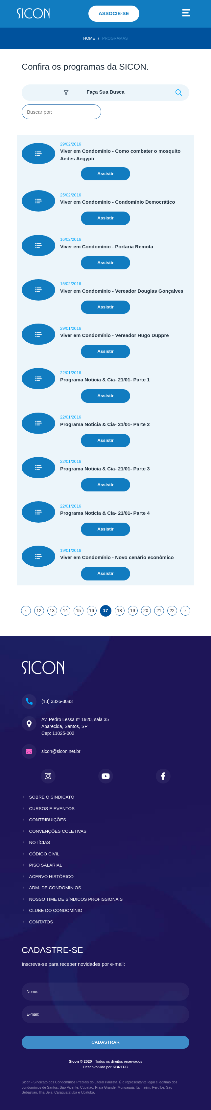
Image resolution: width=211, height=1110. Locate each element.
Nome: (32, 991)
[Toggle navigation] (186, 14)
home (89, 38)
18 (119, 610)
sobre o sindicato (52, 797)
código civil (44, 853)
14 (65, 610)
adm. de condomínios (55, 887)
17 (105, 610)
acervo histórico (51, 876)
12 (38, 610)
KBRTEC (120, 1067)
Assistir (105, 173)
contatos (41, 921)
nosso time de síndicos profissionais (76, 899)
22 (172, 610)
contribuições (47, 819)
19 (132, 610)
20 (145, 610)
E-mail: (33, 1014)
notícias (39, 842)
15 (78, 610)
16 (91, 610)
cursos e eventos (52, 808)
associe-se (114, 13)
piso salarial (45, 865)
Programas (115, 38)
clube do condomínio (55, 910)
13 (52, 610)
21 (158, 610)
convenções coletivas (58, 831)
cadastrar (105, 1042)
